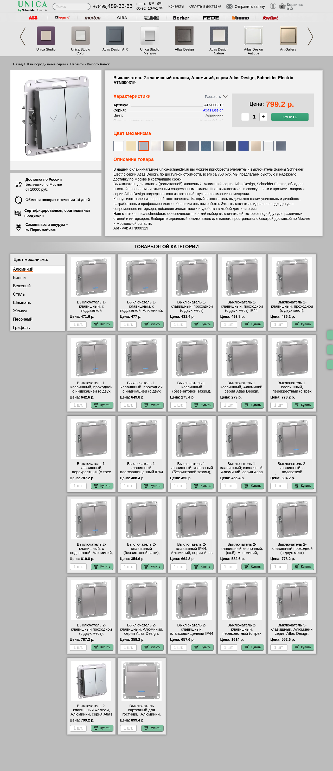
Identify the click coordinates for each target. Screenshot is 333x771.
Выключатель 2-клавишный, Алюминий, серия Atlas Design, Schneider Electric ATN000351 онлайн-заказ (141, 635)
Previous (23, 36)
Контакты (176, 6)
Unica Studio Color (80, 51)
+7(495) (112, 6)
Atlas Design (184, 49)
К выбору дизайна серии (46, 64)
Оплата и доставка (205, 6)
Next (310, 36)
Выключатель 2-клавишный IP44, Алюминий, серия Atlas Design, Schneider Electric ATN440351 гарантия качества (192, 554)
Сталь (19, 294)
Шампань (22, 302)
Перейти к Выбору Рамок (90, 64)
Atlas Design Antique (253, 51)
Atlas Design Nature (218, 51)
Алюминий (23, 269)
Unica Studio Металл (149, 51)
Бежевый (22, 286)
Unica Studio (46, 49)
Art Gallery (288, 49)
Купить (290, 117)
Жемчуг (20, 311)
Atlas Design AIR (115, 49)
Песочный (23, 319)
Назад (18, 64)
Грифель (21, 327)
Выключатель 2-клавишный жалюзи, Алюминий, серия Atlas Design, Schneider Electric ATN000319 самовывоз (91, 716)
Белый (19, 277)
